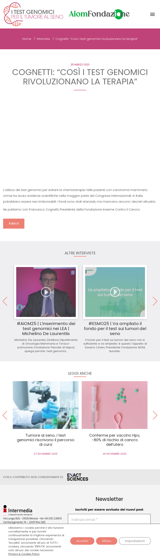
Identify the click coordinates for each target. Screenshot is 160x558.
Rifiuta (106, 541)
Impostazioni (135, 541)
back (14, 223)
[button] (155, 301)
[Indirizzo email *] (109, 520)
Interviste (43, 39)
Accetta (82, 541)
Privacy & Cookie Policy (24, 554)
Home (26, 39)
